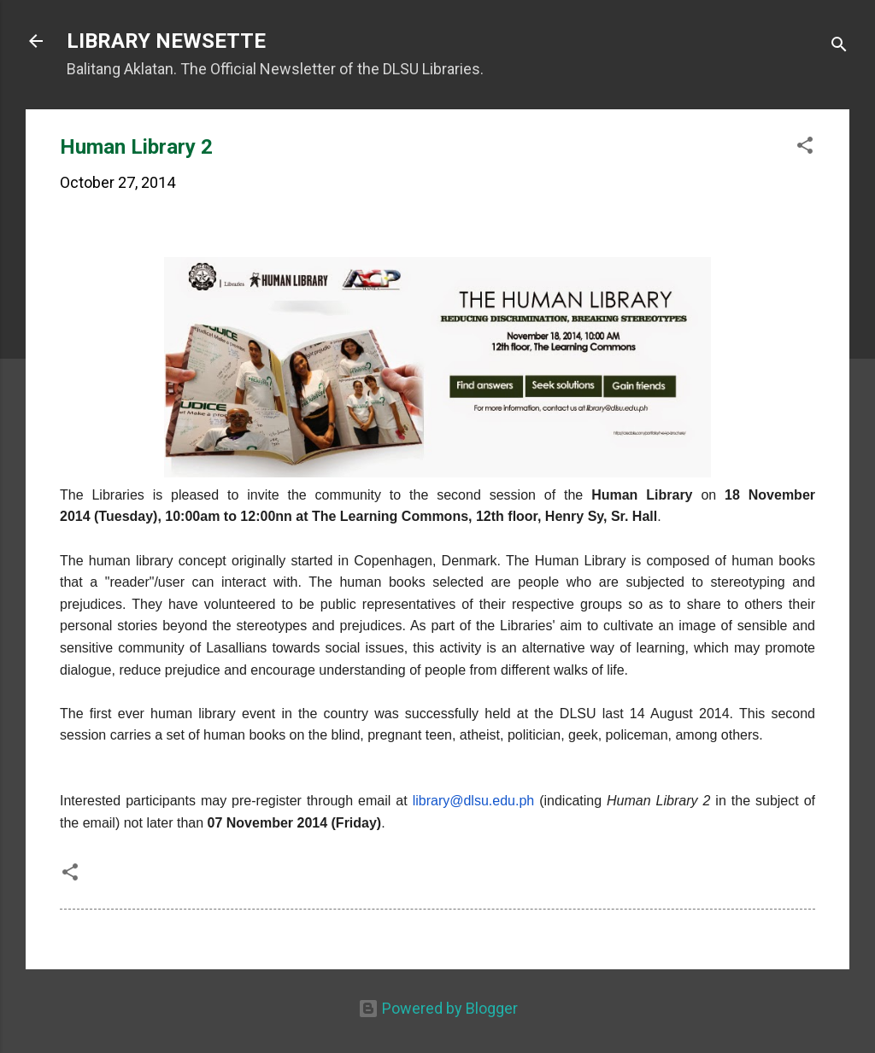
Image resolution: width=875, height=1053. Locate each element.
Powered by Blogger (438, 1008)
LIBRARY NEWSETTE (166, 41)
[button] (805, 148)
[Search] (839, 46)
